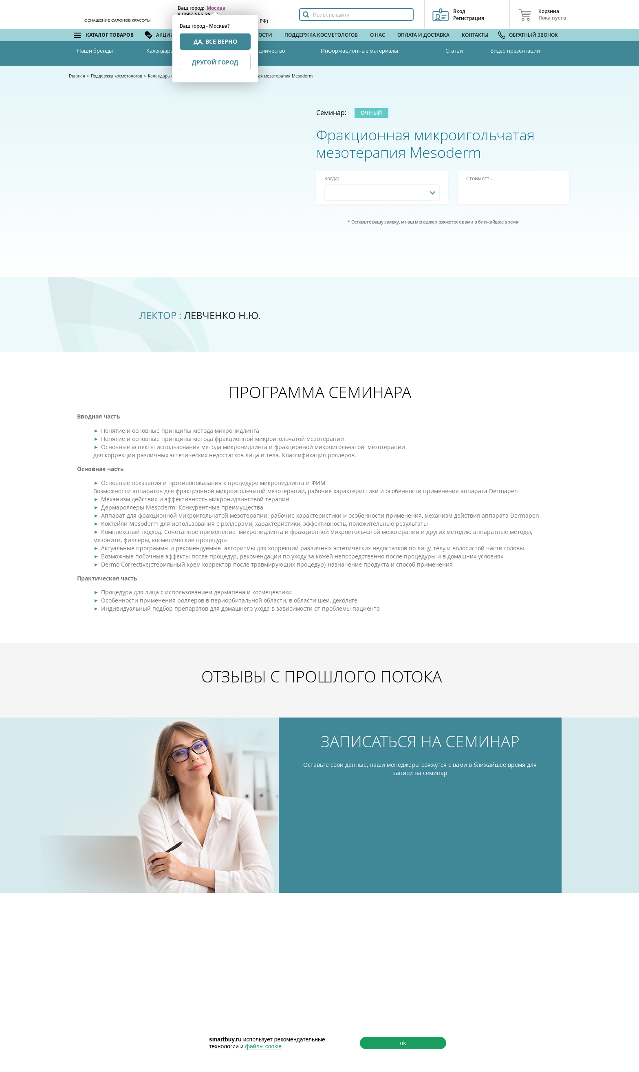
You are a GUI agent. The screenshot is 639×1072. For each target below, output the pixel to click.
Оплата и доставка (423, 34)
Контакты (475, 34)
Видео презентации (515, 50)
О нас (377, 34)
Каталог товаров (110, 34)
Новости (260, 34)
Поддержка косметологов (321, 34)
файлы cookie (263, 1046)
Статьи (454, 50)
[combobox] (382, 192)
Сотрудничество (264, 50)
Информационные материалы (359, 50)
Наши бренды (95, 50)
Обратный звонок (533, 34)
